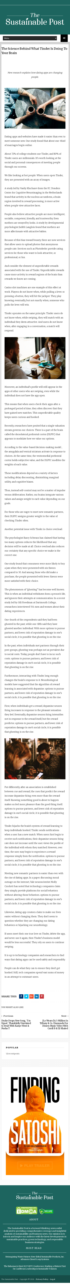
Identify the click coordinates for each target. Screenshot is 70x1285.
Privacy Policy (42, 1281)
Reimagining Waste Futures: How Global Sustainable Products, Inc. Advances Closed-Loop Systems (34, 1260)
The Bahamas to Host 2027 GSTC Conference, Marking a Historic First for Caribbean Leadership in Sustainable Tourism (35, 1270)
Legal (52, 1281)
